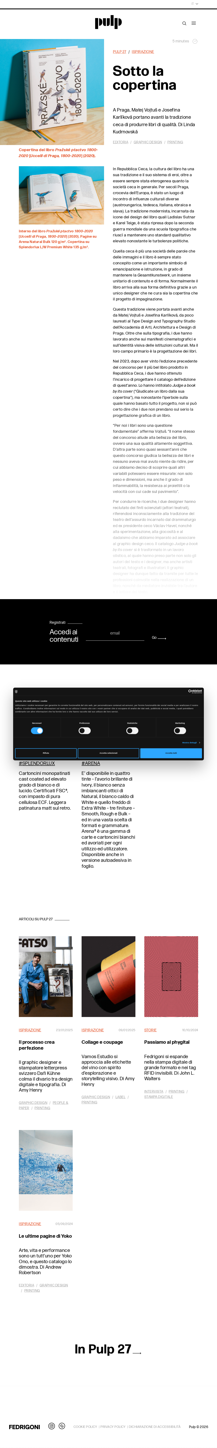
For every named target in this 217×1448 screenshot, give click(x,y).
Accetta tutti (171, 753)
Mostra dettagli (189, 743)
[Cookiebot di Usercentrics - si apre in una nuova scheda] (183, 692)
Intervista (153, 1091)
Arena (92, 763)
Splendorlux (38, 763)
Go (159, 637)
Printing (175, 142)
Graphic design (148, 142)
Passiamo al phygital (167, 1042)
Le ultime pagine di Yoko (45, 1236)
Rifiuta (46, 753)
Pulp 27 (119, 52)
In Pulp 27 (108, 1349)
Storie (150, 1030)
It (195, 4)
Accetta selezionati (108, 753)
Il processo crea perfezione (36, 1045)
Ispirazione (143, 52)
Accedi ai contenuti (64, 636)
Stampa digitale (158, 1097)
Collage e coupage (102, 1042)
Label (120, 1097)
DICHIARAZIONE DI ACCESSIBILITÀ (155, 1427)
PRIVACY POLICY (112, 1427)
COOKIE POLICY (85, 1427)
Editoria (120, 142)
